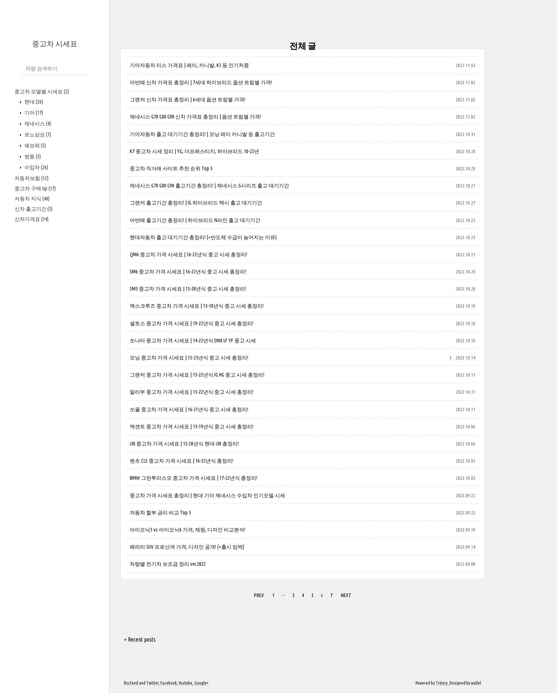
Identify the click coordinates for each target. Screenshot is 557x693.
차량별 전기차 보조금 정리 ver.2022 (168, 564)
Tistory (442, 683)
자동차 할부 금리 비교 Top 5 (160, 512)
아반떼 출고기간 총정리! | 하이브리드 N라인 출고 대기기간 (195, 220)
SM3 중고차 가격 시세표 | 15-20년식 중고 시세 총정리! (188, 289)
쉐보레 (34, 145)
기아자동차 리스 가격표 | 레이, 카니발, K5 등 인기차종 (189, 65)
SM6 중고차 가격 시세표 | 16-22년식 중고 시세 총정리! (188, 272)
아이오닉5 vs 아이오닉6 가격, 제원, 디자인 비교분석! (187, 530)
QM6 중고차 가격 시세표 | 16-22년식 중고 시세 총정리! (188, 254)
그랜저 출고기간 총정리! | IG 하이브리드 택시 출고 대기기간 (196, 203)
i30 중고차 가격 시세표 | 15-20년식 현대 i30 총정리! (184, 444)
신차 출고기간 (33, 209)
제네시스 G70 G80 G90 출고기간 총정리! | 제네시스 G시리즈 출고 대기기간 (209, 185)
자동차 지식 (32, 199)
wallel (476, 683)
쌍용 (32, 156)
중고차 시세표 (54, 43)
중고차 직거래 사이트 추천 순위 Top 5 (171, 168)
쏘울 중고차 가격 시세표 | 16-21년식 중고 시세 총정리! (189, 409)
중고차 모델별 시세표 (42, 91)
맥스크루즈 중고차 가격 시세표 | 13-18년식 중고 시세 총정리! (197, 306)
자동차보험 (31, 178)
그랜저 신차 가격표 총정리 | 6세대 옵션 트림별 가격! (187, 99)
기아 (33, 113)
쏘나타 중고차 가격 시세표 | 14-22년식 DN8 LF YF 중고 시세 (193, 340)
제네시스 (37, 123)
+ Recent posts (140, 639)
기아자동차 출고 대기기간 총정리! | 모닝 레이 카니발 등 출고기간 (202, 134)
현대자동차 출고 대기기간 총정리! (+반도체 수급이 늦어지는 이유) (203, 237)
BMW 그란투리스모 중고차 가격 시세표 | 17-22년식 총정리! (193, 478)
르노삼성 (37, 134)
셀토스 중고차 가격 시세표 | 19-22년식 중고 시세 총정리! (191, 323)
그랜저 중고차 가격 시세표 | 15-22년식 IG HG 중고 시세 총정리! (197, 375)
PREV (259, 595)
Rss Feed (131, 683)
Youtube (185, 683)
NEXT (346, 595)
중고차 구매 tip (35, 188)
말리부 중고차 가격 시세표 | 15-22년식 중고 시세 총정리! (191, 392)
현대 (33, 102)
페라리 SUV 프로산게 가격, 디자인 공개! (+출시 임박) (187, 547)
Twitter (152, 683)
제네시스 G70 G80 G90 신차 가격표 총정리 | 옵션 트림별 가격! (195, 117)
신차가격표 (31, 219)
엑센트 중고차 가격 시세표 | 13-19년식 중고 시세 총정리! (191, 426)
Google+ (201, 683)
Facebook (168, 683)
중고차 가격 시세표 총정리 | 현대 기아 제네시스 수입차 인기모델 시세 (207, 495)
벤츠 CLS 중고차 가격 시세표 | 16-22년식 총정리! (181, 461)
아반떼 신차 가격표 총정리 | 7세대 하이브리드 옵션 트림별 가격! (201, 82)
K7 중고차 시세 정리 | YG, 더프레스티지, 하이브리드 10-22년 (194, 151)
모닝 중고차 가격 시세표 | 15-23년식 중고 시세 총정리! (189, 358)
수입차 (35, 167)
